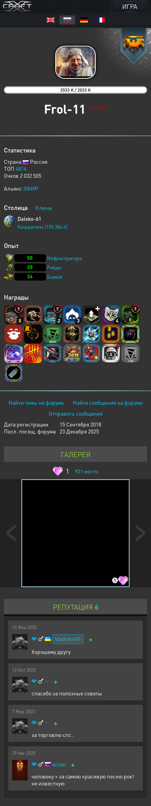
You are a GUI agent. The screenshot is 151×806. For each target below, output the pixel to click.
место (86, 471)
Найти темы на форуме (36, 402)
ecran (59, 764)
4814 (21, 168)
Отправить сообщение (76, 413)
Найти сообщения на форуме (107, 402)
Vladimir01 (68, 638)
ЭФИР (30, 188)
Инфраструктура (64, 258)
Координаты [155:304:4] (42, 227)
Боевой (54, 277)
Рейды (54, 267)
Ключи (43, 207)
